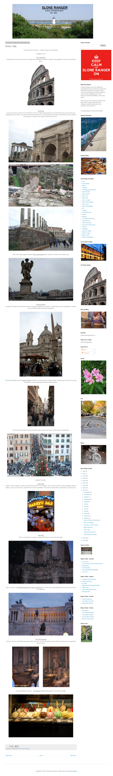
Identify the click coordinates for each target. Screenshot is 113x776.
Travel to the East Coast (88, 225)
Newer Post (9, 755)
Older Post (73, 755)
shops (10, 380)
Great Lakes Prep (87, 581)
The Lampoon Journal (88, 616)
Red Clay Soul (86, 591)
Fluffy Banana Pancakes (90, 534)
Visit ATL (84, 227)
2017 (84, 483)
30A (83, 181)
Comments (85, 353)
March (86, 513)
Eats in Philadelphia (87, 206)
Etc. (83, 208)
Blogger (75, 771)
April (85, 511)
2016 (84, 485)
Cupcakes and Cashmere (89, 579)
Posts (84, 349)
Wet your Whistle (86, 231)
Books (84, 185)
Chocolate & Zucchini (88, 601)
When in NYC (86, 235)
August (86, 501)
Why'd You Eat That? (87, 619)
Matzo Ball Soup (88, 527)
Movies (84, 214)
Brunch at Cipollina (89, 522)
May (85, 509)
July (85, 504)
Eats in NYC (85, 204)
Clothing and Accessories (89, 189)
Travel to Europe (26, 748)
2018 (84, 480)
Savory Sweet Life (87, 599)
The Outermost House (90, 532)
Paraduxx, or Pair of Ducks (91, 525)
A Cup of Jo (85, 561)
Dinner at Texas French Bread (92, 520)
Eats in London (86, 200)
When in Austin (86, 233)
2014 (84, 490)
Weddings (85, 229)
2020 (84, 476)
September (87, 499)
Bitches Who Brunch (87, 603)
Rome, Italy (87, 529)
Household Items (86, 212)
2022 (84, 471)
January (86, 518)
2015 (84, 487)
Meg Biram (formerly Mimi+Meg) (91, 585)
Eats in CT (85, 196)
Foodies (84, 210)
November (87, 494)
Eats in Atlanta (86, 191)
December (87, 492)
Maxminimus (85, 565)
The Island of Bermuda (88, 218)
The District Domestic (88, 612)
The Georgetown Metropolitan (90, 569)
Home (41, 755)
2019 (84, 478)
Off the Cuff (85, 587)
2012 (84, 540)
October (86, 497)
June (85, 506)
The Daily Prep (86, 567)
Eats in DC (85, 198)
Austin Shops (85, 183)
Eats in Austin (86, 194)
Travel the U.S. (86, 220)
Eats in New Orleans (87, 202)
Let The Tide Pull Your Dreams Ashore (92, 563)
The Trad (84, 572)
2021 (84, 473)
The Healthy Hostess (87, 614)
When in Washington (87, 237)
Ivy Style (84, 583)
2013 (84, 538)
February (86, 516)
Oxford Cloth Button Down (89, 589)
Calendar (84, 187)
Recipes (84, 216)
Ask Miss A (85, 610)
